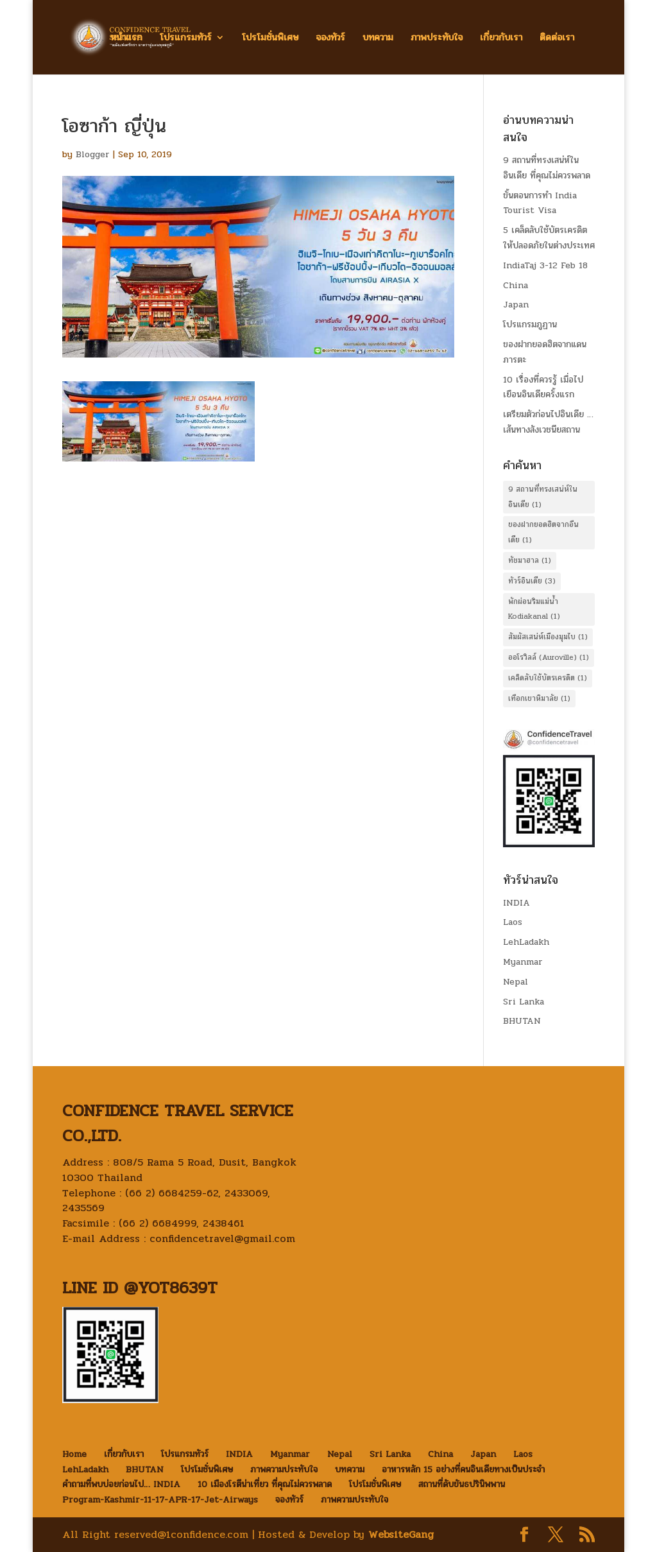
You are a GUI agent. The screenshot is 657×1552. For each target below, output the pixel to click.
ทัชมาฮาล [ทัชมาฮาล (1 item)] (529, 560)
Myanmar (523, 962)
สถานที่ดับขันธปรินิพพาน (461, 1484)
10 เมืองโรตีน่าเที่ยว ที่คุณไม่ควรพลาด (265, 1484)
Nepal (515, 981)
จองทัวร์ (330, 39)
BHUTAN (522, 1021)
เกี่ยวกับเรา (501, 39)
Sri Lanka (523, 1001)
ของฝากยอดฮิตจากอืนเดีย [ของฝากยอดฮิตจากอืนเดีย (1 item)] (543, 532)
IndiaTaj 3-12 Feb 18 (545, 265)
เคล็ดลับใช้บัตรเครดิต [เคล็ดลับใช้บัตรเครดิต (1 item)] (547, 678)
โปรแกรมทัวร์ (186, 39)
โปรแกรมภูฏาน (530, 324)
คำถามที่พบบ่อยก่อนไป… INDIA (121, 1484)
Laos (512, 922)
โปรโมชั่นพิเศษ (270, 39)
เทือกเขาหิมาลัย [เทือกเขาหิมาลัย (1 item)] (539, 698)
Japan (516, 304)
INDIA (516, 903)
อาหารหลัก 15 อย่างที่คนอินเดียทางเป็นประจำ (463, 1469)
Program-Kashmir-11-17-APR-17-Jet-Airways (160, 1499)
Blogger (93, 154)
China (515, 285)
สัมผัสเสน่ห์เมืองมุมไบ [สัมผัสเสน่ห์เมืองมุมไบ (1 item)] (548, 636)
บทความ (378, 39)
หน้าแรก (126, 39)
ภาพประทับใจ (437, 39)
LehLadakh (526, 942)
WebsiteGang (401, 1534)
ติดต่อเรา (557, 39)
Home (74, 1454)
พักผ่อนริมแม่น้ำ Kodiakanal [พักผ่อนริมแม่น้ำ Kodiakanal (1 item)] (534, 609)
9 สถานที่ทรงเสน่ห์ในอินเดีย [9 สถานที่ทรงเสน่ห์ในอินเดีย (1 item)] (542, 496)
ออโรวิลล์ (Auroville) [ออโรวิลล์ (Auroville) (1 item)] (548, 657)
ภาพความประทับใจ (284, 1469)
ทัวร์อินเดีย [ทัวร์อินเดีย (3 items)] (532, 581)
